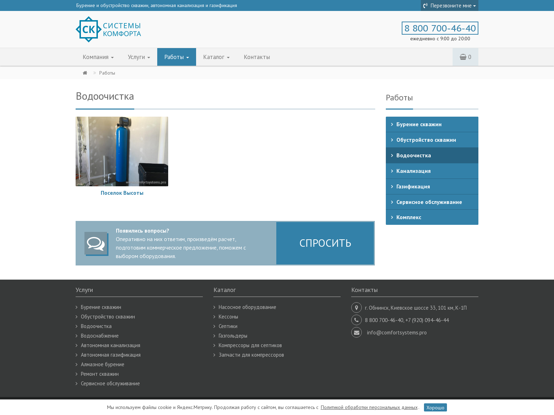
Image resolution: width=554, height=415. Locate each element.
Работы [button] (176, 57)
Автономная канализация (110, 345)
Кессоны (228, 316)
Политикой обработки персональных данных (369, 407)
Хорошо (435, 407)
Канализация (413, 170)
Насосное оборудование (247, 307)
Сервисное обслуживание (429, 201)
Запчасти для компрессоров (251, 354)
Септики (228, 326)
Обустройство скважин (426, 139)
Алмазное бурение (102, 364)
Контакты (257, 57)
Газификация (413, 186)
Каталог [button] (216, 57)
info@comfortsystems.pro (397, 332)
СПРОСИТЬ (325, 243)
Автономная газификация (111, 354)
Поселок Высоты (122, 193)
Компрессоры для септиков (250, 345)
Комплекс (408, 217)
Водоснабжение (100, 335)
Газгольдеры (233, 335)
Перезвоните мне (449, 5)
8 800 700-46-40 (440, 28)
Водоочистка (413, 155)
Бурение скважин (419, 124)
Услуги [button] (139, 57)
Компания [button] (98, 57)
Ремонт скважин (100, 373)
